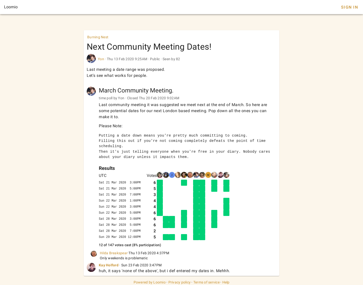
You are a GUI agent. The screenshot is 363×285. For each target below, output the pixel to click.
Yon (101, 59)
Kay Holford (108, 265)
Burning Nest (97, 37)
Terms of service (206, 282)
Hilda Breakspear (114, 253)
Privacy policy (179, 282)
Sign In (349, 7)
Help (226, 282)
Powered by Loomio (150, 282)
